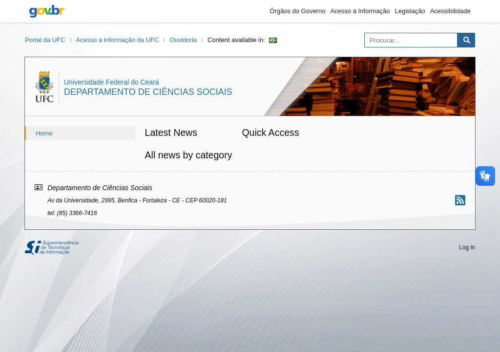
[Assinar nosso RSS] (460, 200)
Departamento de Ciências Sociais (148, 92)
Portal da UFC (45, 40)
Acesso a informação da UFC (117, 40)
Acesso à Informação (360, 11)
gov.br (46, 11)
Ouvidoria (183, 40)
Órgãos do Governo (297, 11)
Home (44, 133)
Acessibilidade (450, 11)
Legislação (410, 11)
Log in (467, 247)
